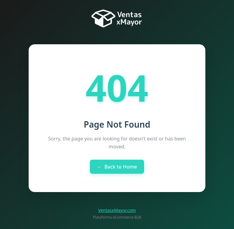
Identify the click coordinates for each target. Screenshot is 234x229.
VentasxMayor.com (117, 210)
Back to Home (117, 166)
